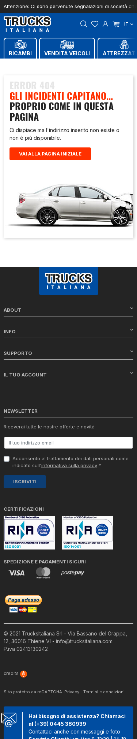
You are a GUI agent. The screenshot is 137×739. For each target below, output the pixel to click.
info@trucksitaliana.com (84, 641)
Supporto (68, 353)
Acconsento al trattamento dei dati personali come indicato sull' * (70, 462)
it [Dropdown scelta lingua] (128, 24)
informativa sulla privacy (69, 465)
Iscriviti (25, 481)
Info (68, 331)
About (68, 310)
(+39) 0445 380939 (60, 724)
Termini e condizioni (104, 691)
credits (15, 673)
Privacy (71, 691)
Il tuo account (68, 374)
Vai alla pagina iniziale (50, 154)
